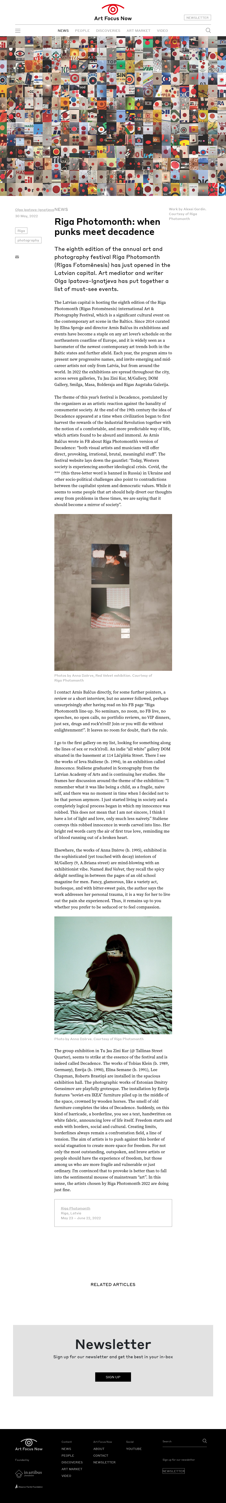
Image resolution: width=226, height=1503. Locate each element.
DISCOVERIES (108, 30)
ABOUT (98, 1449)
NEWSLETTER (197, 17)
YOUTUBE (134, 1449)
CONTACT (100, 1455)
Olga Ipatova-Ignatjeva (34, 209)
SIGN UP (113, 1377)
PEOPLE (82, 30)
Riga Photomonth (75, 1208)
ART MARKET (139, 30)
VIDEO (162, 30)
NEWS (63, 30)
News (61, 209)
